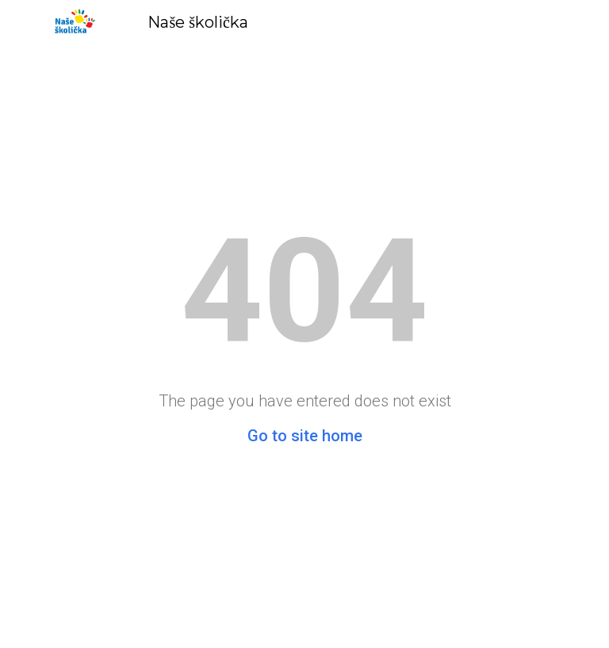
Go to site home (304, 435)
